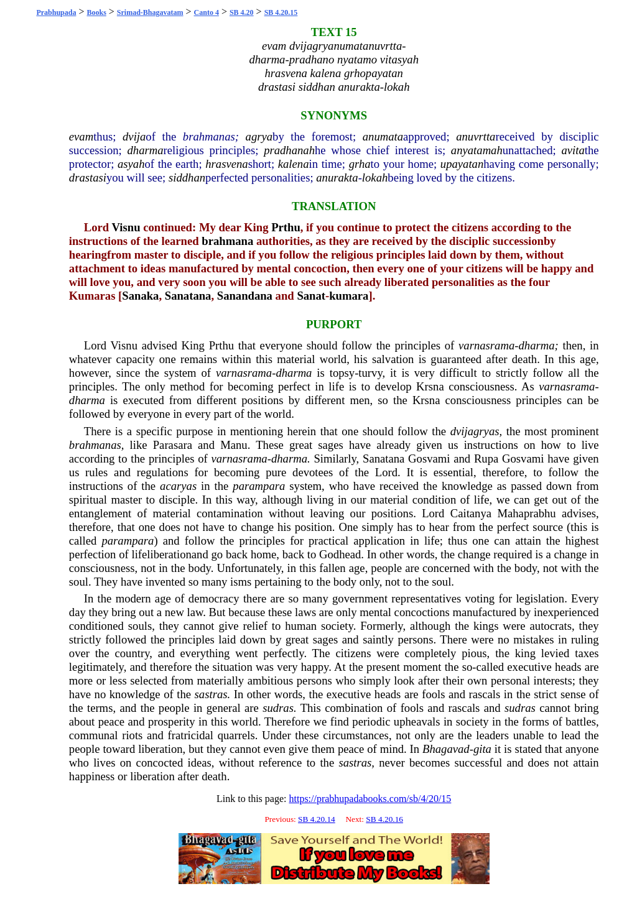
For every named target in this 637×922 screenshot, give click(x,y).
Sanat (311, 295)
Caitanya (470, 513)
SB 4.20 (242, 12)
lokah (375, 177)
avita (573, 150)
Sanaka (140, 295)
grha (360, 163)
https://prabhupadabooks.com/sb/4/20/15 (370, 798)
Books (96, 12)
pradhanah (289, 150)
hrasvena (226, 163)
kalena (293, 163)
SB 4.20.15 (281, 12)
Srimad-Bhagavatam (150, 12)
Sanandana (244, 295)
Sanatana (188, 295)
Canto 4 (206, 12)
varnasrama (486, 345)
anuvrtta (475, 136)
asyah (131, 163)
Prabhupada (56, 12)
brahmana (227, 240)
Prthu (285, 227)
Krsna (430, 386)
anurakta (337, 177)
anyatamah (477, 150)
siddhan (187, 177)
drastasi (87, 177)
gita (482, 748)
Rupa (486, 458)
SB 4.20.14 (316, 819)
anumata (383, 136)
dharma (146, 150)
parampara (259, 485)
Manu (234, 444)
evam (81, 136)
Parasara (172, 444)
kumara (348, 295)
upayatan (461, 163)
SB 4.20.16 (384, 819)
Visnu (126, 227)
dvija (134, 136)
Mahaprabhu (526, 513)
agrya (259, 136)
